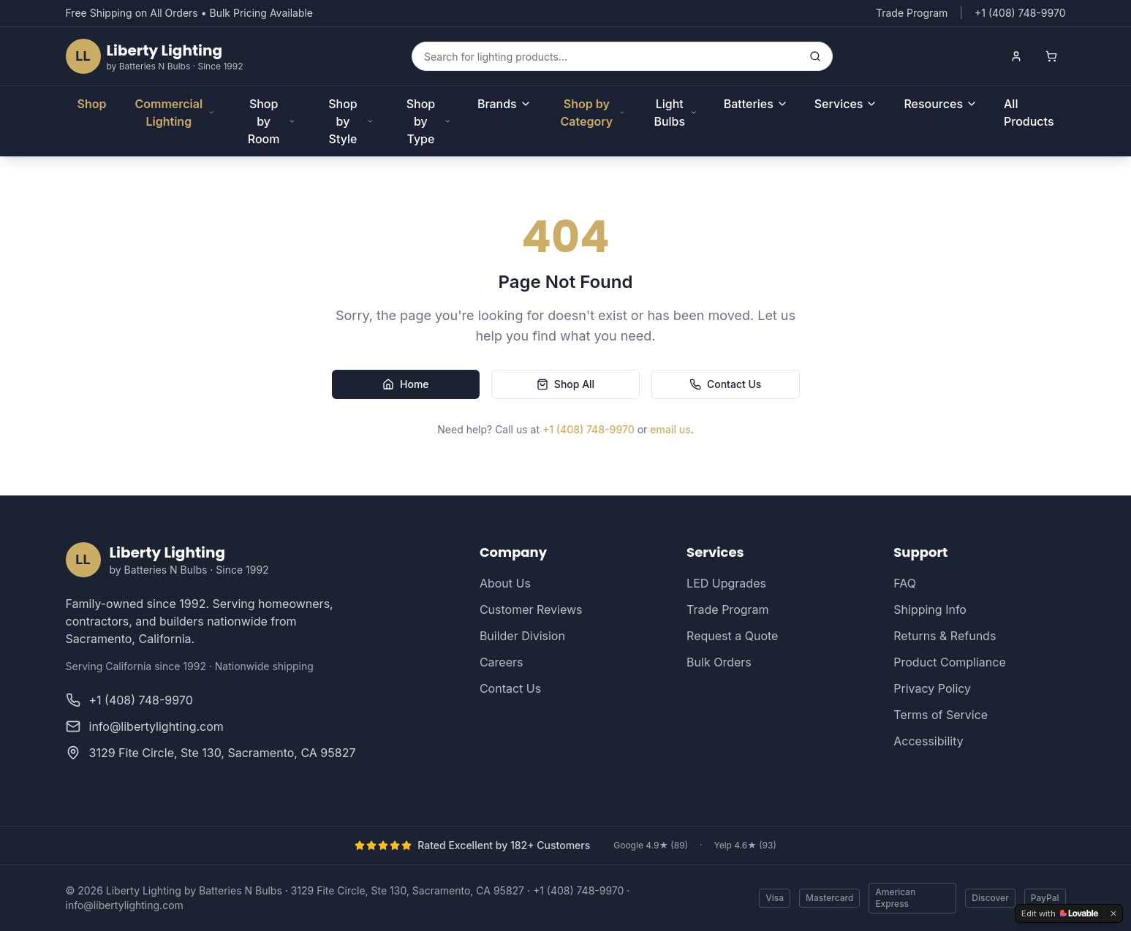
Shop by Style (351, 121)
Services (846, 103)
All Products (1029, 112)
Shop (92, 103)
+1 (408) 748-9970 (588, 429)
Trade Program (911, 13)
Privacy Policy (932, 688)
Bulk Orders (719, 662)
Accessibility (928, 741)
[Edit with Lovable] (1059, 913)
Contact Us (725, 384)
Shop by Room (271, 121)
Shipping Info (930, 609)
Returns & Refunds (944, 635)
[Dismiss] (1113, 913)
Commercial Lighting (175, 112)
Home (405, 384)
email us (670, 429)
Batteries (756, 103)
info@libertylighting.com (125, 905)
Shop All (565, 384)
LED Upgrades (726, 583)
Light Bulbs (675, 112)
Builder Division (522, 635)
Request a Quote (732, 635)
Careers (501, 662)
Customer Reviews (531, 609)
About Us (505, 583)
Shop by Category (592, 112)
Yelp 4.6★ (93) (745, 845)
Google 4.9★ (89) (650, 845)
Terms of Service (940, 714)
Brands (504, 103)
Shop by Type (428, 121)
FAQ (904, 583)
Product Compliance (949, 662)
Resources (940, 103)
